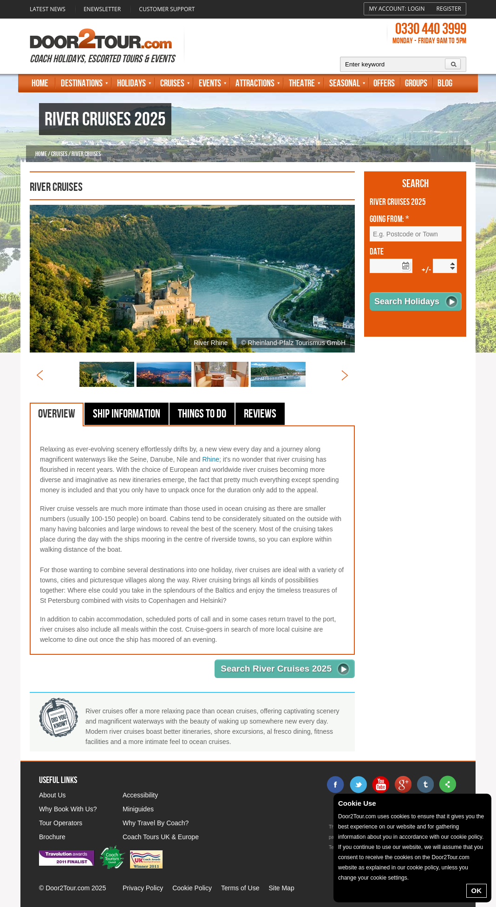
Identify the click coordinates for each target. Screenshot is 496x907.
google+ (402, 784)
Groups (416, 83)
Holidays (131, 83)
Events (210, 83)
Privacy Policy (143, 888)
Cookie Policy (192, 888)
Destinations (82, 83)
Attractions (254, 83)
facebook (336, 784)
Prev (40, 375)
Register (449, 9)
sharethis (447, 784)
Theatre (302, 83)
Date (377, 252)
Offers (384, 83)
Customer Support (167, 9)
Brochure (52, 837)
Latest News (47, 9)
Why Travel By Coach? (156, 823)
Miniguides (138, 809)
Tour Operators (60, 823)
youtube (380, 784)
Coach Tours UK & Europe (161, 837)
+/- (426, 270)
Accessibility (140, 795)
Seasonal (344, 83)
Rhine (210, 459)
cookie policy (466, 837)
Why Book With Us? (68, 809)
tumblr (425, 784)
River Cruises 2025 (398, 202)
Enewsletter (102, 9)
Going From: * (389, 219)
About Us (52, 795)
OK (476, 890)
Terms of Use (240, 888)
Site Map (281, 888)
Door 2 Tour (101, 38)
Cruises (172, 83)
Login (416, 9)
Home (40, 83)
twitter (358, 784)
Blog (444, 83)
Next (345, 375)
